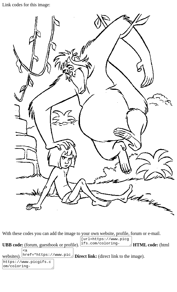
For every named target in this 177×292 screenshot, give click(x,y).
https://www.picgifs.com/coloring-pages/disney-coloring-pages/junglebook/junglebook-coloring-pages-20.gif (31, 268)
